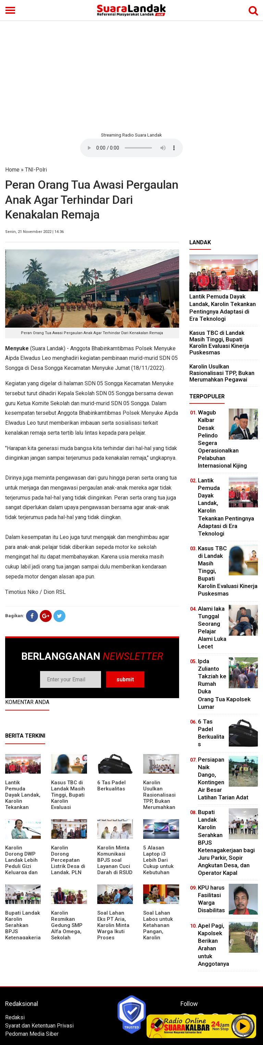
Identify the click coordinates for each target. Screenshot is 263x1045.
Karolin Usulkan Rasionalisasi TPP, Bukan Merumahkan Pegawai (159, 798)
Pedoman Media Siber (32, 1034)
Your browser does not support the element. (131, 148)
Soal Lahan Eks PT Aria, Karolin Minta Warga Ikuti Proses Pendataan (113, 928)
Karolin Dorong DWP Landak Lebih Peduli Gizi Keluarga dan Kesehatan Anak (21, 866)
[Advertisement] (131, 75)
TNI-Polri (36, 169)
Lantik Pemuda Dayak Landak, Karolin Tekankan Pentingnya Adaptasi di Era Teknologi (22, 804)
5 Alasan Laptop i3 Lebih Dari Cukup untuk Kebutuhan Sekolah (158, 863)
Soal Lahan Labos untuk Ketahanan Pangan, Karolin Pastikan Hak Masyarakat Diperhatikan (159, 934)
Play (243, 1026)
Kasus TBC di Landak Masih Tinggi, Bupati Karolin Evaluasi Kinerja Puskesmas (68, 801)
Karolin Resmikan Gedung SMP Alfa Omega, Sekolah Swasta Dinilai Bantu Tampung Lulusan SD (68, 937)
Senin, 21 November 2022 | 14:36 (34, 232)
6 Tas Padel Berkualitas (111, 785)
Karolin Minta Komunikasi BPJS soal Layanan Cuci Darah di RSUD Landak (115, 863)
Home (12, 169)
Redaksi (15, 1017)
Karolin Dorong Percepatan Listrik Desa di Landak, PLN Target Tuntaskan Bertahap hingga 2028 (68, 872)
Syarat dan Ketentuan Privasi (39, 1025)
